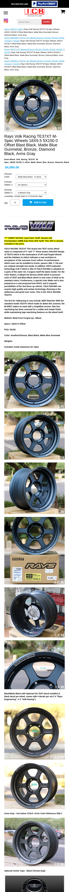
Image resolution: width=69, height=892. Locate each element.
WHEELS (15, 61)
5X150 (16, 41)
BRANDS (14, 38)
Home (6, 29)
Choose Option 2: (9, 191)
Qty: (6, 203)
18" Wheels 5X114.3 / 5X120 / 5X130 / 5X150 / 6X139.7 (40, 49)
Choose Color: (8, 175)
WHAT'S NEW (16, 29)
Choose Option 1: (9, 183)
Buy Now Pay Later (19, 4)
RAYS (22, 38)
